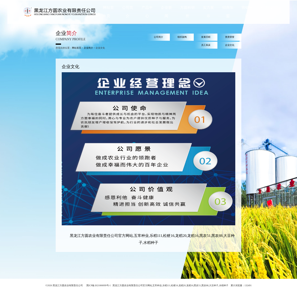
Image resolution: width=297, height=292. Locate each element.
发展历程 (205, 37)
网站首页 (76, 48)
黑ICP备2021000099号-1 (98, 285)
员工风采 (205, 45)
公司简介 (158, 37)
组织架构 (182, 37)
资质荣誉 (229, 37)
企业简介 (88, 48)
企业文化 (229, 45)
